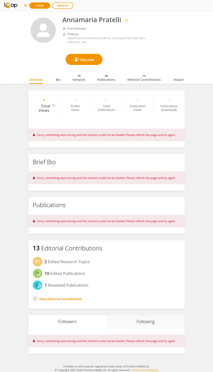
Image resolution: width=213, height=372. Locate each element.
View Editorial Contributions (60, 299)
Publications (106, 78)
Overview (36, 80)
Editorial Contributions (144, 78)
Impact (179, 80)
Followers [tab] (67, 321)
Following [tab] (146, 321)
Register (62, 5)
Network (79, 78)
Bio (58, 80)
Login (40, 5)
